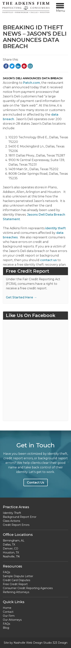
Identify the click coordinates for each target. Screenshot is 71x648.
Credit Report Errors (16, 525)
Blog (6, 627)
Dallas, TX (9, 544)
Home (7, 608)
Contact (8, 612)
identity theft (55, 228)
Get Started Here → (21, 297)
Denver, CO (10, 548)
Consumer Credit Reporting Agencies (28, 588)
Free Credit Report (15, 584)
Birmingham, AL (13, 540)
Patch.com (31, 83)
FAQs (6, 572)
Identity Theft (12, 513)
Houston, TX (11, 552)
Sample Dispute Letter (18, 576)
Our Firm (9, 615)
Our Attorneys (12, 619)
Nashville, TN (11, 556)
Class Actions (11, 521)
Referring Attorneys (16, 592)
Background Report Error (19, 517)
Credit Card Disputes (16, 580)
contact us (48, 260)
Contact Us (35, 482)
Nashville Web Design (28, 642)
